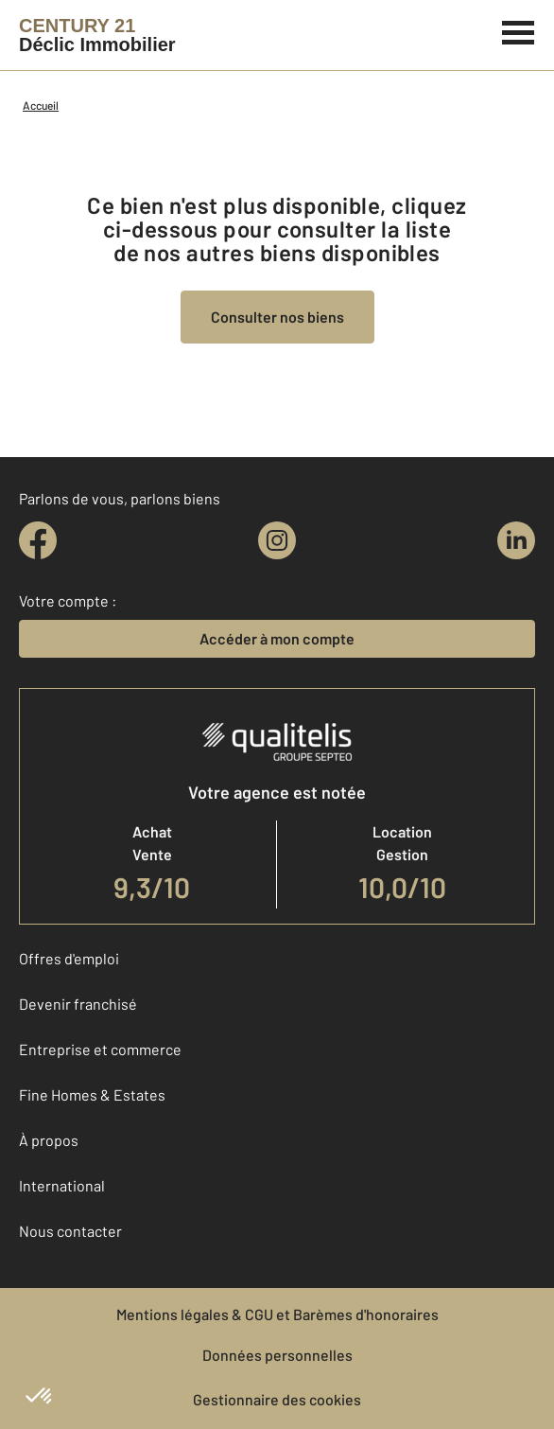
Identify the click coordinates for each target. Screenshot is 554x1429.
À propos (48, 1140)
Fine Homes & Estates (92, 1094)
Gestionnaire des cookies (277, 1399)
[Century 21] (97, 35)
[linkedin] (516, 540)
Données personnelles (277, 1355)
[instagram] (277, 540)
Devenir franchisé (78, 1004)
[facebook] (38, 540)
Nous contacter (70, 1231)
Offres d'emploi (69, 958)
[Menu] (518, 30)
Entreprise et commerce (100, 1049)
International (62, 1185)
